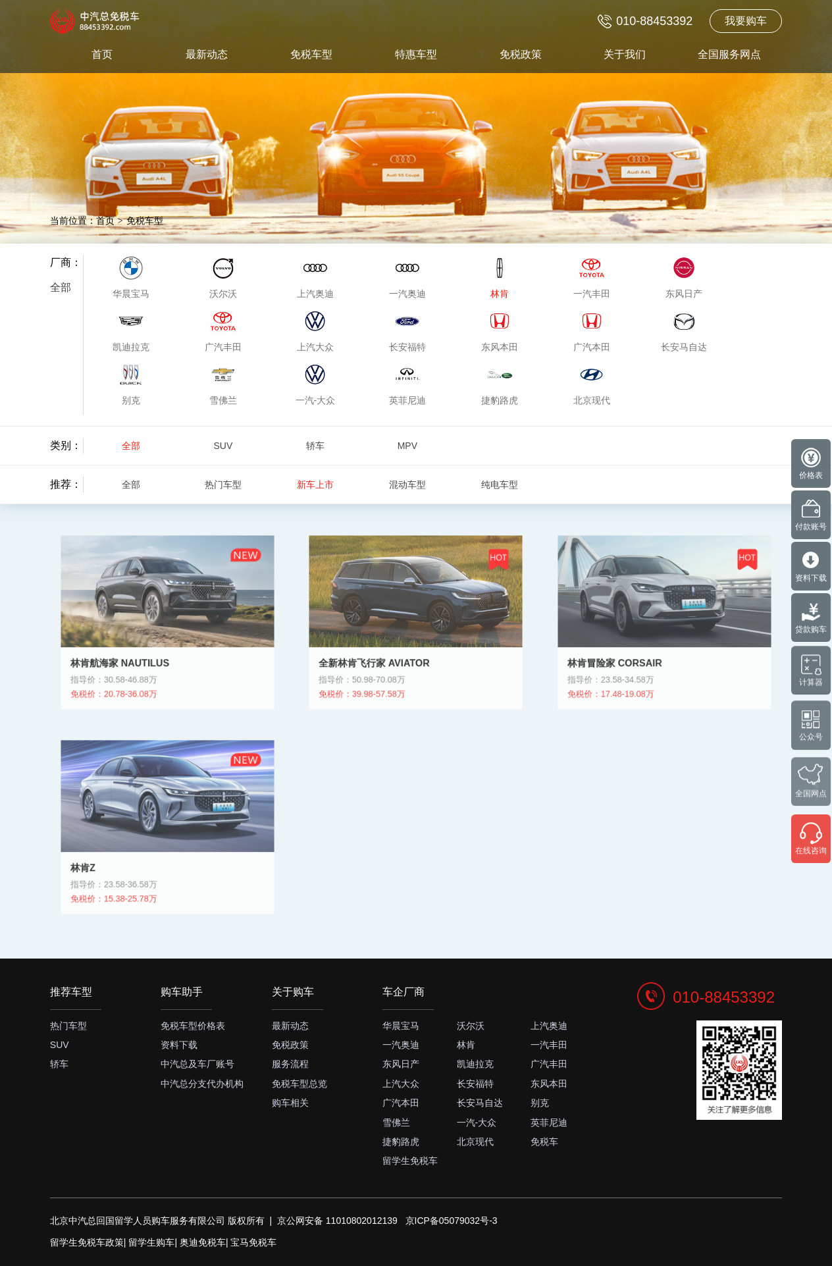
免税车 (544, 1141)
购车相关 (290, 1102)
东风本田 (549, 1083)
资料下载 (179, 1045)
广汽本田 (400, 1102)
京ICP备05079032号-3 (451, 1220)
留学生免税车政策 (87, 1242)
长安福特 (475, 1083)
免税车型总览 (299, 1083)
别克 (540, 1102)
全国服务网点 (729, 54)
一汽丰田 (549, 1045)
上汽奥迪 (549, 1025)
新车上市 (315, 484)
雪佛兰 (396, 1122)
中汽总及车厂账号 (197, 1064)
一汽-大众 (477, 1122)
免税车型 (311, 54)
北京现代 (475, 1141)
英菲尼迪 (549, 1122)
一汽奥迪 (400, 1045)
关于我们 (625, 54)
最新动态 (207, 54)
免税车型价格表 (193, 1025)
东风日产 (400, 1064)
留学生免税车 (410, 1160)
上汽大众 (400, 1083)
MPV (407, 445)
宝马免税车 (253, 1242)
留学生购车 (151, 1242)
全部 (60, 287)
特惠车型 (416, 54)
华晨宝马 (400, 1025)
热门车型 (223, 484)
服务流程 (290, 1064)
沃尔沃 (470, 1025)
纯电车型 (499, 484)
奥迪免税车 (203, 1242)
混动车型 (407, 484)
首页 (102, 54)
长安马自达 (480, 1102)
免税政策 (521, 54)
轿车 (315, 445)
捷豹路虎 (400, 1141)
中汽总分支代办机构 (202, 1083)
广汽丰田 (549, 1064)
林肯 (466, 1045)
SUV (222, 445)
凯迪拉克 (475, 1064)
